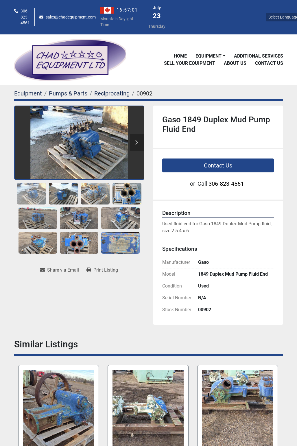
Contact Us (269, 63)
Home (180, 56)
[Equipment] (28, 93)
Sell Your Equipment (189, 63)
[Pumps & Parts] (68, 93)
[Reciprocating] (112, 93)
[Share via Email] (59, 270)
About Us (235, 63)
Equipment (208, 56)
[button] (210, 56)
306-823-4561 (25, 17)
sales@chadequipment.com (71, 17)
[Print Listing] (102, 270)
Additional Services (258, 56)
